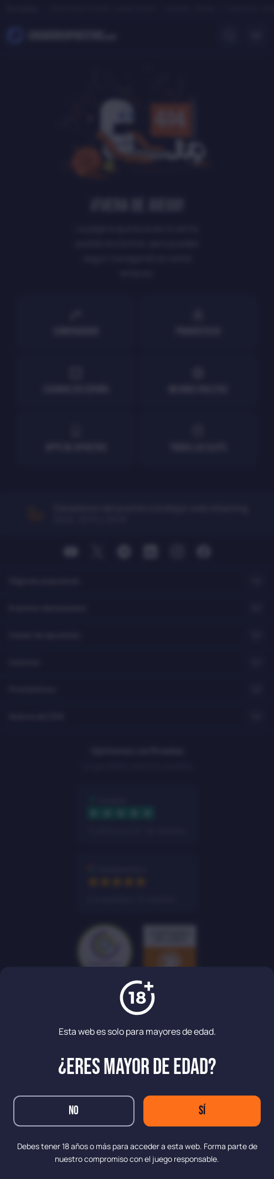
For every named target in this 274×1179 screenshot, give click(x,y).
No (74, 1110)
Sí (202, 1110)
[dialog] (137, 589)
